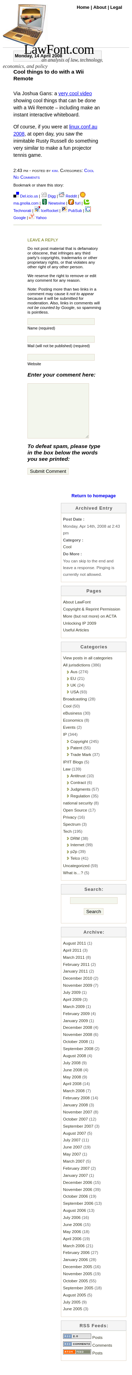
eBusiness (72, 723)
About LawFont (76, 612)
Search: (94, 900)
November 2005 (77, 1284)
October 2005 (75, 1291)
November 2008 (77, 1045)
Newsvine (53, 203)
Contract (78, 793)
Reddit (68, 196)
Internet (77, 855)
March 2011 (74, 968)
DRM (75, 849)
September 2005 (78, 1298)
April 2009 (72, 1010)
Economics (73, 730)
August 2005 (74, 1305)
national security (78, 813)
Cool (89, 170)
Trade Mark (80, 765)
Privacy (69, 827)
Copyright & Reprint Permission (91, 619)
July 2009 (72, 1003)
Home (84, 7)
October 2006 (75, 1206)
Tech (67, 842)
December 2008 (77, 1038)
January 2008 (75, 1115)
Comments (87, 1355)
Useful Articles (76, 640)
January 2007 (75, 1186)
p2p (73, 862)
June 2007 (72, 1157)
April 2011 (72, 960)
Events (69, 737)
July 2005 (72, 1312)
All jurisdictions (76, 675)
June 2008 (72, 1080)
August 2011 (74, 953)
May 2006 (72, 1242)
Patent (76, 758)
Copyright (79, 752)
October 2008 (75, 1052)
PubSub (72, 210)
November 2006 (77, 1200)
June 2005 (72, 1319)
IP (65, 745)
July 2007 (72, 1150)
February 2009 (76, 1024)
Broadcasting (75, 709)
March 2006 (74, 1256)
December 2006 (77, 1193)
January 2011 (75, 981)
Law (66, 779)
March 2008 (74, 1101)
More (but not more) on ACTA (90, 626)
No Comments (26, 177)
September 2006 (78, 1213)
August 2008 (74, 1066)
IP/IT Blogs (73, 772)
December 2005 (77, 1277)
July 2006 (72, 1228)
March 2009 (74, 1017)
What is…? (73, 883)
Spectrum (72, 834)
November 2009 (77, 995)
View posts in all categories (87, 668)
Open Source (75, 820)
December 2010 (77, 988)
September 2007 (78, 1136)
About (100, 7)
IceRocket (46, 210)
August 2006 (74, 1221)
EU (73, 689)
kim (55, 170)
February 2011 (76, 975)
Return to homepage (93, 506)
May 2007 (72, 1164)
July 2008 (72, 1073)
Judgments (80, 799)
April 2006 (72, 1249)
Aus (73, 682)
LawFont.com (59, 49)
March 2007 (74, 1171)
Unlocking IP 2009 (79, 633)
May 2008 (72, 1087)
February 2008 (76, 1108)
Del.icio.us (25, 196)
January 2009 (75, 1031)
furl (74, 203)
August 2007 (74, 1143)
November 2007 (77, 1122)
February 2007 (76, 1178)
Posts (82, 1348)
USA (74, 702)
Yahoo (37, 218)
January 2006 (75, 1270)
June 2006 (72, 1235)
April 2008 (72, 1094)
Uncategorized (76, 876)
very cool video (75, 93)
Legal (116, 7)
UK (73, 695)
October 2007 (75, 1129)
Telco (75, 868)
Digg (48, 196)
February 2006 (76, 1263)
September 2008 (78, 1059)
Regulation (80, 806)
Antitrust (78, 786)
